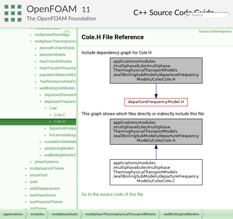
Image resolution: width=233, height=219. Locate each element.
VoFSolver (38, 209)
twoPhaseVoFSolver (46, 202)
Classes (204, 31)
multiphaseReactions (52, 35)
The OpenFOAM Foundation (61, 18)
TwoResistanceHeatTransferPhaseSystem (74, 81)
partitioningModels (59, 148)
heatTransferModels (56, 61)
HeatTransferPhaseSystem (61, 68)
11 (86, 9)
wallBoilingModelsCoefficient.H (69, 155)
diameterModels (52, 55)
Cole (53, 108)
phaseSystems (47, 162)
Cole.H (59, 122)
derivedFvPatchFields (57, 48)
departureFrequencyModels (66, 101)
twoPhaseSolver (43, 195)
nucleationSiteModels (61, 142)
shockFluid (38, 175)
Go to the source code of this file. (113, 194)
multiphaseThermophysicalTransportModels (70, 41)
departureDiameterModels (65, 95)
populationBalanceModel (59, 75)
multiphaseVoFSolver (47, 168)
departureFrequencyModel (70, 128)
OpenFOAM (51, 8)
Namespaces (222, 31)
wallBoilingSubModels (57, 88)
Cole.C (59, 115)
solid (33, 182)
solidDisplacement (44, 188)
